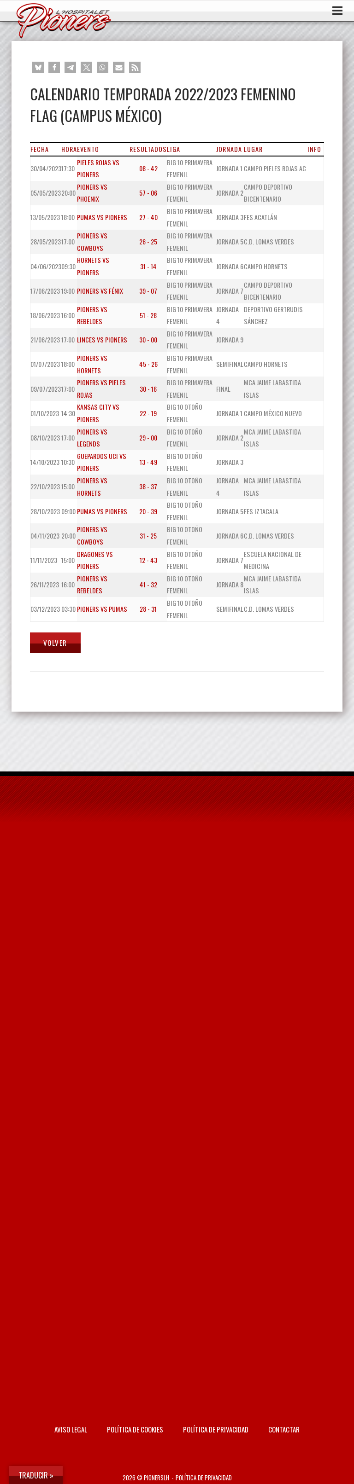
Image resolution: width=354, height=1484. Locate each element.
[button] (38, 67)
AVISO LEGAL (70, 1429)
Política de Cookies (135, 1429)
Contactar (284, 1429)
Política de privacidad (215, 1429)
